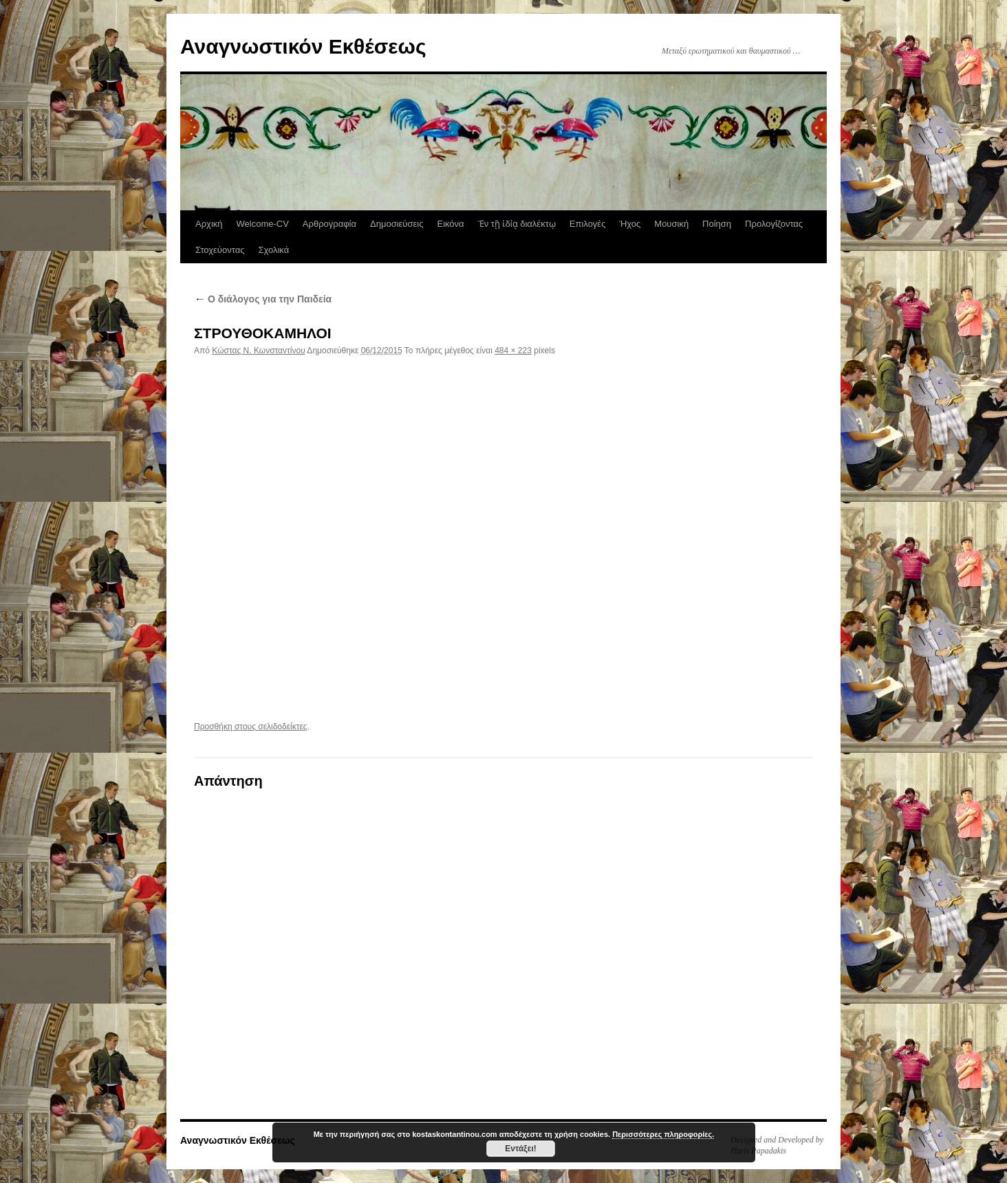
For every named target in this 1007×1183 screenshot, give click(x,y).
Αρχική (209, 224)
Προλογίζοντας (774, 224)
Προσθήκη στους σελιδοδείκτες (250, 726)
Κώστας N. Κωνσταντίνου (258, 350)
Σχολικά (273, 250)
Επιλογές (588, 224)
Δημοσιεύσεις (396, 224)
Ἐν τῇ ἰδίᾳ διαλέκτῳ (517, 224)
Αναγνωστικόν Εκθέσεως (303, 46)
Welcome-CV (263, 224)
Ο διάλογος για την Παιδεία (263, 299)
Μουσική (671, 224)
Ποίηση (716, 224)
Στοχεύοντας (219, 250)
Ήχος (629, 224)
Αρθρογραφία (329, 224)
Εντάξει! (520, 1148)
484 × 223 (513, 350)
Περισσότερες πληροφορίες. (663, 1134)
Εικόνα (450, 224)
